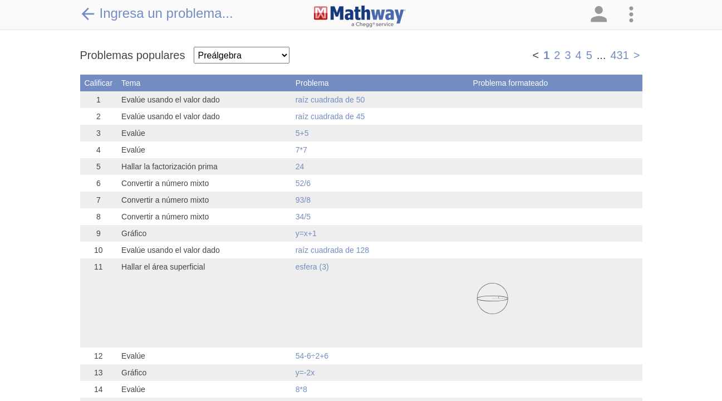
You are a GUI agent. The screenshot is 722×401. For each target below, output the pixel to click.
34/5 (303, 216)
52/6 (303, 183)
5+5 (302, 133)
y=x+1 (306, 233)
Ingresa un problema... (156, 13)
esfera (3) (312, 266)
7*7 (301, 149)
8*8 (301, 389)
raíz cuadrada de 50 (330, 99)
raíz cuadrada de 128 (332, 250)
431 (619, 55)
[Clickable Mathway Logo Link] (360, 17)
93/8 (303, 199)
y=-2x (305, 372)
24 (300, 166)
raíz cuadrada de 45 (330, 116)
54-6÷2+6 (312, 355)
